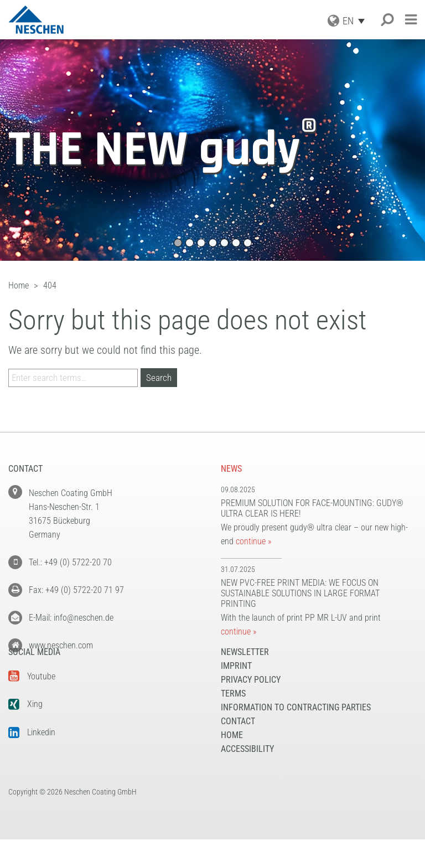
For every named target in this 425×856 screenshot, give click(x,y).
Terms (233, 710)
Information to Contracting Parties (296, 724)
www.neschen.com (61, 645)
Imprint (236, 682)
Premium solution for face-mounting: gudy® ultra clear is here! (312, 508)
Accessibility (247, 765)
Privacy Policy (251, 696)
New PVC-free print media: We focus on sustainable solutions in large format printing (300, 593)
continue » (253, 541)
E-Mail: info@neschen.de (71, 617)
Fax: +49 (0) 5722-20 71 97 (76, 590)
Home (232, 751)
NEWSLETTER (245, 668)
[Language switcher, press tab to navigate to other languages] (356, 20)
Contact (238, 738)
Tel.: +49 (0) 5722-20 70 (70, 562)
